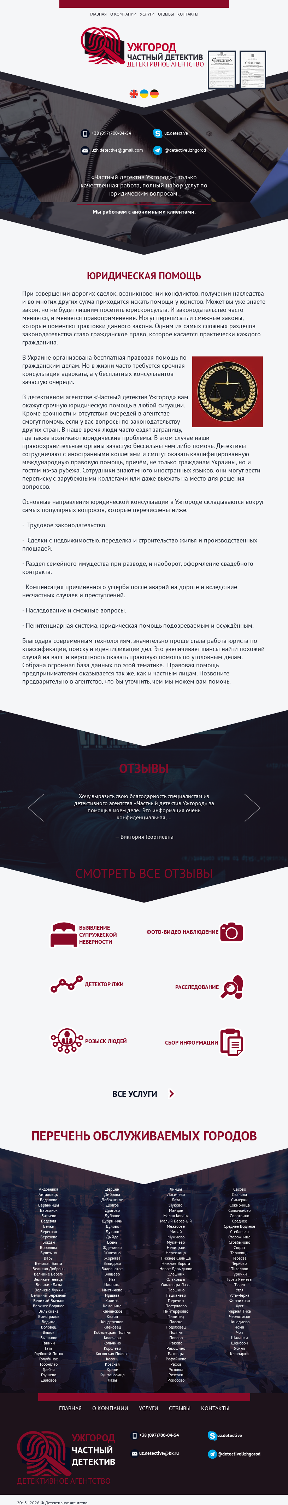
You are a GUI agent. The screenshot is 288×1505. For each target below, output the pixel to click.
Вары (48, 1258)
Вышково (48, 1337)
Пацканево (176, 1295)
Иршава (112, 1295)
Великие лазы (49, 1284)
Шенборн (239, 1343)
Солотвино (239, 1215)
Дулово (112, 1226)
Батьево (48, 1215)
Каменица (112, 1305)
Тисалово (239, 1268)
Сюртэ (239, 1247)
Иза (112, 1279)
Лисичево (176, 1194)
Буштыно (48, 1252)
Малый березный (176, 1221)
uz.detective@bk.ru (154, 1453)
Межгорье (176, 1226)
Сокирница (239, 1205)
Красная (112, 1364)
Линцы (176, 1189)
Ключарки (239, 1353)
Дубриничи (112, 1221)
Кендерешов (112, 1321)
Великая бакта (48, 1263)
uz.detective (170, 133)
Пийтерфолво (175, 1311)
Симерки (239, 1199)
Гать (48, 1348)
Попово (176, 1337)
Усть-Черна (239, 1295)
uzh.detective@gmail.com (112, 150)
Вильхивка (49, 1311)
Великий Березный (48, 1295)
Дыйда (112, 1236)
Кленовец (112, 1327)
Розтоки (176, 1374)
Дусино (112, 1231)
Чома (239, 1327)
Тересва (240, 1258)
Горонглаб (49, 1364)
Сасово (239, 1189)
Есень (112, 1242)
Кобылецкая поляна (112, 1332)
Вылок (48, 1332)
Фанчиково (239, 1300)
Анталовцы (49, 1194)
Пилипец (175, 1316)
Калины (112, 1300)
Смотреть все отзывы (144, 873)
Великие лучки (49, 1289)
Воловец (49, 1327)
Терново (239, 1263)
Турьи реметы (239, 1279)
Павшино (175, 1289)
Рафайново (176, 1358)
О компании (123, 14)
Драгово (112, 1210)
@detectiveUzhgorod (179, 150)
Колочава (112, 1337)
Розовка (176, 1369)
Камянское (112, 1311)
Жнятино (112, 1252)
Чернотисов (239, 1316)
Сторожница (239, 1236)
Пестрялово (176, 1305)
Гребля (49, 1369)
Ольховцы (175, 1279)
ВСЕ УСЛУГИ (134, 1093)
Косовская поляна (112, 1353)
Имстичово (112, 1289)
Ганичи (48, 1343)
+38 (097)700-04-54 (106, 133)
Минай (176, 1231)
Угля (239, 1289)
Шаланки (239, 1337)
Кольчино (112, 1343)
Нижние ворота (175, 1263)
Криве (112, 1369)
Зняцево (112, 1274)
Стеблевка (239, 1231)
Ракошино (175, 1348)
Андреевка (48, 1189)
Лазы (112, 1380)
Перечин (176, 1300)
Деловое (49, 1380)
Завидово (112, 1263)
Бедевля (48, 1221)
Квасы (112, 1316)
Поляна (176, 1332)
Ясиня (239, 1348)
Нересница (176, 1252)
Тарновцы (239, 1252)
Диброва (112, 1194)
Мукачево (176, 1242)
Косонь (112, 1358)
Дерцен (112, 1189)
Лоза (176, 1199)
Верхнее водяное (48, 1305)
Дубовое (112, 1215)
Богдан (48, 1242)
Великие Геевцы (49, 1279)
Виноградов (48, 1316)
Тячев (239, 1284)
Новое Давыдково (175, 1268)
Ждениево (112, 1247)
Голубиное (48, 1358)
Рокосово (175, 1380)
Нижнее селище (176, 1258)
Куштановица (112, 1374)
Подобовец (176, 1327)
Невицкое (176, 1247)
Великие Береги (49, 1274)
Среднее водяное (239, 1226)
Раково (175, 1343)
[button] (36, 812)
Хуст (239, 1305)
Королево (112, 1348)
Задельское (112, 1268)
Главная (98, 14)
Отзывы (166, 14)
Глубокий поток (48, 1353)
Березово (48, 1236)
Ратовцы (176, 1353)
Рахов (175, 1364)
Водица (48, 1321)
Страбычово (239, 1242)
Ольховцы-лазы (175, 1284)
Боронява (48, 1247)
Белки (48, 1226)
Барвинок (49, 1210)
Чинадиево (239, 1321)
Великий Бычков (48, 1300)
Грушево (48, 1374)
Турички (239, 1274)
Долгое (112, 1205)
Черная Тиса (239, 1311)
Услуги (147, 14)
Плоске (175, 1321)
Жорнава (112, 1258)
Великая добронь (49, 1268)
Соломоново (239, 1210)
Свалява (239, 1194)
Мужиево (175, 1236)
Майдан (176, 1210)
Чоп (239, 1332)
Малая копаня (176, 1215)
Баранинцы (48, 1205)
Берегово (48, 1231)
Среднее (239, 1221)
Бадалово (48, 1199)
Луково (175, 1205)
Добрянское (112, 1199)
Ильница (112, 1284)
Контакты (187, 14)
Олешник (175, 1274)
